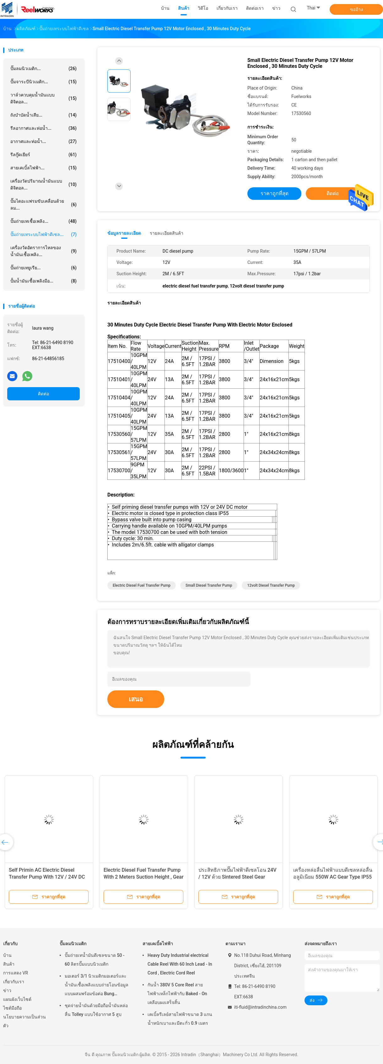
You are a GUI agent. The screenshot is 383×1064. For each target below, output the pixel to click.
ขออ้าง (356, 9)
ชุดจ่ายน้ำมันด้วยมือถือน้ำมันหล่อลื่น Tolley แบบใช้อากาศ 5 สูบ (96, 1010)
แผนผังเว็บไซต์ (17, 999)
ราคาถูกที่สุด (275, 193)
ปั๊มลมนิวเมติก (73, 943)
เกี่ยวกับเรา (13, 981)
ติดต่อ (43, 393)
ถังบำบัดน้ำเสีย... (43, 115)
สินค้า (8, 964)
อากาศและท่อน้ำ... (43, 141)
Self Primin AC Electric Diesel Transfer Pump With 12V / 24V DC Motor (47, 877)
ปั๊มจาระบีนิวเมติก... (43, 82)
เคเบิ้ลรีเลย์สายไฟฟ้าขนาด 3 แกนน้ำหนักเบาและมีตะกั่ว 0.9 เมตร (180, 1019)
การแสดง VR (15, 972)
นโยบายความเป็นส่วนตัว (24, 1021)
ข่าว (7, 990)
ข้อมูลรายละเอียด (124, 233)
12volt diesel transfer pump (271, 585)
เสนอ (136, 699)
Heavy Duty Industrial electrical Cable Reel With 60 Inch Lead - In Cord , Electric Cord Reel (180, 964)
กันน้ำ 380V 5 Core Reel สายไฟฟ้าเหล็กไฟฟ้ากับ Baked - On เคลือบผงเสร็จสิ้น (177, 993)
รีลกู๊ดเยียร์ (43, 154)
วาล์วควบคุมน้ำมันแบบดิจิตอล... (43, 98)
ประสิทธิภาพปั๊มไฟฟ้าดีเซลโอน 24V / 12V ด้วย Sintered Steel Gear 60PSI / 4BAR (237, 877)
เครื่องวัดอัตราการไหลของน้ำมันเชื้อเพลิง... (43, 251)
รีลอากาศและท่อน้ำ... (43, 128)
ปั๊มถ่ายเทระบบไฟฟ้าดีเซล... (43, 234)
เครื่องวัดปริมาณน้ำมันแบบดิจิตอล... (43, 184)
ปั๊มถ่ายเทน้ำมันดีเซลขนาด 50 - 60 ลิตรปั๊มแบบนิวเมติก (95, 960)
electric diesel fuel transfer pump (141, 585)
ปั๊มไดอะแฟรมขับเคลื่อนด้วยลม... (43, 205)
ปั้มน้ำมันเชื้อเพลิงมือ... (43, 281)
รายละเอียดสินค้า (166, 233)
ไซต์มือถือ (12, 1008)
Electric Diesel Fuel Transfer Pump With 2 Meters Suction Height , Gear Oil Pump (144, 877)
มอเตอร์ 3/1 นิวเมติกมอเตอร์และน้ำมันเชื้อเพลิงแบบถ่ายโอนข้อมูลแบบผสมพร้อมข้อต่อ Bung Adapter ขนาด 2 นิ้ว (96, 986)
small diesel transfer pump (209, 585)
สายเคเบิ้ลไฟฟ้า (158, 943)
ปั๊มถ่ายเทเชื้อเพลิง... (43, 221)
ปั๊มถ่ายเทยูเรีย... (43, 268)
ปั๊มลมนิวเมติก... (43, 68)
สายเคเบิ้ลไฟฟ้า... (43, 168)
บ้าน (7, 955)
